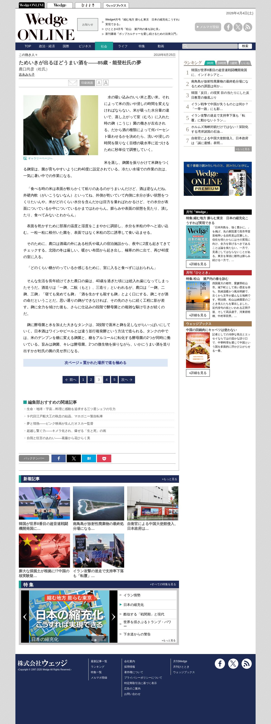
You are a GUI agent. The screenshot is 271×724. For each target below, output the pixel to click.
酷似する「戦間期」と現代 (143, 614)
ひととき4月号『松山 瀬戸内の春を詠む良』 (133, 29)
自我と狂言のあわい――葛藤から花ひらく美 (58, 438)
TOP (28, 46)
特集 (142, 46)
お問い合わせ (132, 694)
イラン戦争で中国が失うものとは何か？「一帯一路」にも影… (219, 106)
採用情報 (129, 666)
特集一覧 (96, 672)
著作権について (133, 672)
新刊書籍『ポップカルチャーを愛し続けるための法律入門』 (142, 33)
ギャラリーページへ (40, 158)
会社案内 (129, 661)
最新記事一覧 (99, 661)
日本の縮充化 (44, 639)
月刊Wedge (180, 661)
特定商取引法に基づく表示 (140, 683)
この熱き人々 (28, 55)
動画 (161, 46)
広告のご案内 (132, 688)
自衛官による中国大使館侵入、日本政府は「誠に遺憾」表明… (219, 140)
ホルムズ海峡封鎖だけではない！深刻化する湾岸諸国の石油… (219, 129)
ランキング (97, 666)
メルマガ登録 (209, 27)
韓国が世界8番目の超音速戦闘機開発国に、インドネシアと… (219, 72)
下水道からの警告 (137, 634)
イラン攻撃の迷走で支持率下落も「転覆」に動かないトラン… (218, 118)
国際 (66, 46)
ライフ (123, 46)
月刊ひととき (181, 666)
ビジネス (85, 46)
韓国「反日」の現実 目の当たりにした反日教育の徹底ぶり (220, 95)
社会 (104, 46)
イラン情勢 (131, 595)
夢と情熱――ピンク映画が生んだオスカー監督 (60, 423)
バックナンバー (34, 458)
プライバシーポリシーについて (143, 677)
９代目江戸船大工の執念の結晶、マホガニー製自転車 (65, 416)
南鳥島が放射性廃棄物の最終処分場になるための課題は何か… (219, 84)
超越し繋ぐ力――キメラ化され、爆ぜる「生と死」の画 (66, 431)
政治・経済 (47, 46)
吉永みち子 (27, 74)
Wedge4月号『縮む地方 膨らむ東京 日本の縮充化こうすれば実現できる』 (143, 22)
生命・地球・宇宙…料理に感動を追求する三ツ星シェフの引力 (71, 409)
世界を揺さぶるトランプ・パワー (147, 624)
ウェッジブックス (184, 672)
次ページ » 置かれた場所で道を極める (96, 363)
